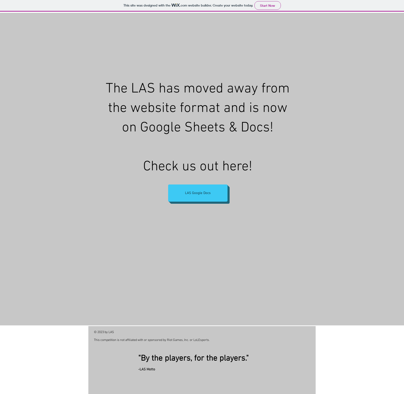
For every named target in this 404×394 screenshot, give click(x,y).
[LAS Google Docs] (198, 193)
